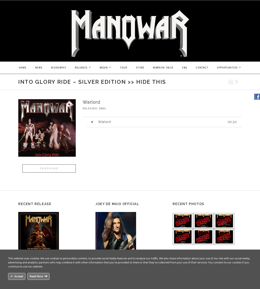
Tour (123, 67)
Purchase (49, 168)
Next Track (237, 82)
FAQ (184, 67)
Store (140, 67)
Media (107, 68)
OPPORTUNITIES (231, 68)
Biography (58, 67)
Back (231, 82)
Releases (85, 68)
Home (22, 67)
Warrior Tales (163, 67)
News (38, 67)
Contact (202, 67)
